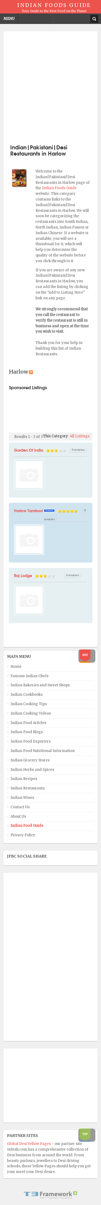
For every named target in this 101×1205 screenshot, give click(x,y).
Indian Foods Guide (59, 188)
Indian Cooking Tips (29, 704)
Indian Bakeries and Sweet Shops (40, 685)
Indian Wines (22, 797)
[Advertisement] (50, 87)
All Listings (80, 436)
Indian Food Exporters (31, 741)
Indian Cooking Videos (31, 713)
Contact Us (20, 807)
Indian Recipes (24, 779)
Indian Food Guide (27, 825)
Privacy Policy (23, 835)
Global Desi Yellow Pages (29, 1143)
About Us (18, 816)
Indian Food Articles (28, 723)
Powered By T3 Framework (51, 1194)
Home (16, 666)
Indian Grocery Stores (30, 760)
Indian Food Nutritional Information (43, 751)
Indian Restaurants (28, 788)
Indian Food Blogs (27, 732)
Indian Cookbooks (27, 694)
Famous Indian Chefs (29, 676)
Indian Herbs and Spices (32, 769)
